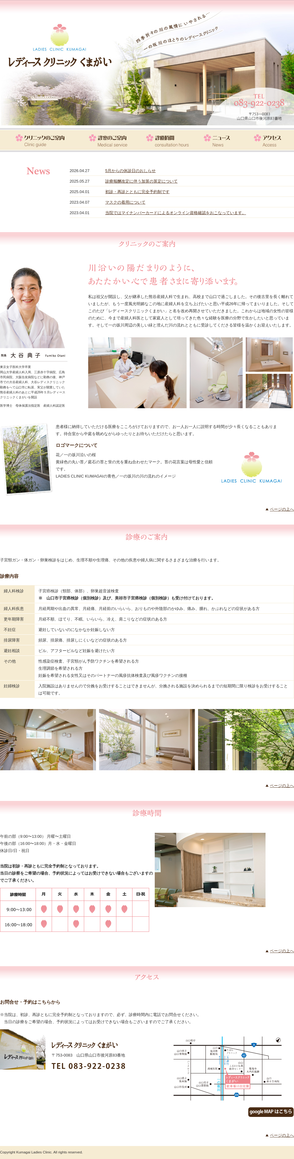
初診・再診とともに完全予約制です (137, 191)
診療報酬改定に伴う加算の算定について (141, 181)
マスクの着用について (125, 202)
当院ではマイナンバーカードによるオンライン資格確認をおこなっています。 (175, 212)
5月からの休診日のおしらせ (130, 170)
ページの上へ (282, 509)
